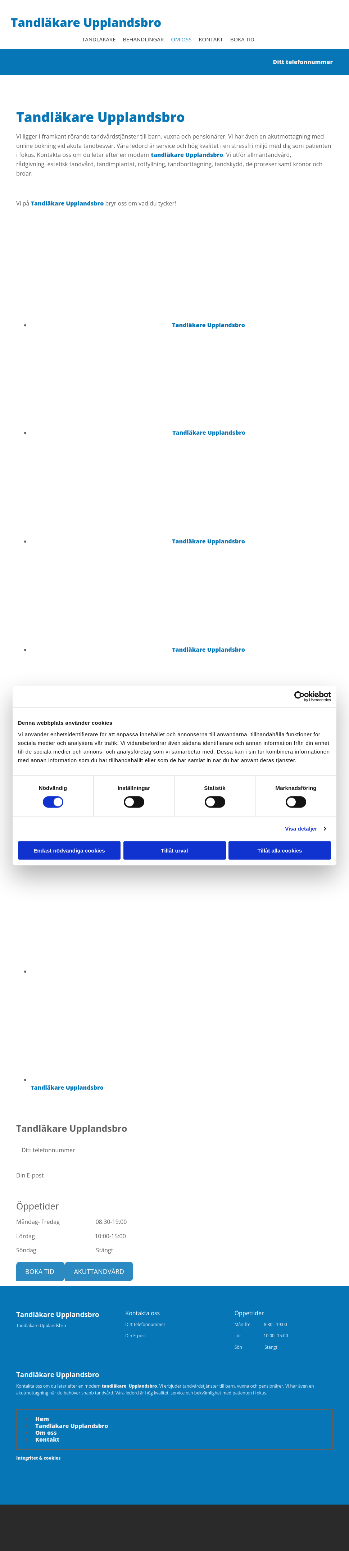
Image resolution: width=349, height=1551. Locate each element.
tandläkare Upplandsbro (187, 154)
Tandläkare (99, 39)
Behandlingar (143, 39)
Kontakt (211, 39)
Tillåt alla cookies (280, 850)
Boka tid (242, 39)
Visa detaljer (301, 829)
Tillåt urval (174, 850)
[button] (40, 1271)
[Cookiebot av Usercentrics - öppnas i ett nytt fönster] (299, 696)
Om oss (181, 39)
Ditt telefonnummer (300, 61)
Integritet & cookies (38, 1458)
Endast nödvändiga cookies (69, 850)
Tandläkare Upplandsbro (86, 22)
